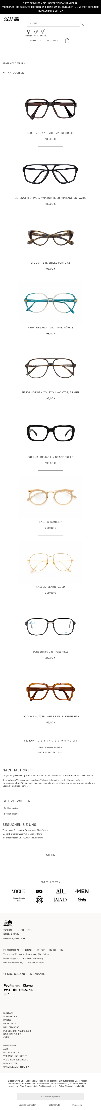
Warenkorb (10, 1017)
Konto (7, 1020)
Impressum (9, 1046)
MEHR (50, 855)
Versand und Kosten (15, 1056)
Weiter (72, 741)
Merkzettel (10, 1024)
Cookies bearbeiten (27, 1105)
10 (62, 741)
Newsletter (10, 1064)
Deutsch (35, 41)
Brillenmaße (10, 808)
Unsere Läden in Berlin (16, 1067)
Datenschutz (11, 1053)
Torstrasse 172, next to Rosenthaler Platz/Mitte (26, 955)
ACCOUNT (52, 41)
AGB (5, 1049)
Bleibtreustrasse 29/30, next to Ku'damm (23, 963)
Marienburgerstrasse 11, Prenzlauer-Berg (23, 959)
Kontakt (8, 1013)
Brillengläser (11, 814)
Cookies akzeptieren (50, 1097)
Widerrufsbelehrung (15, 1060)
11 (65, 741)
